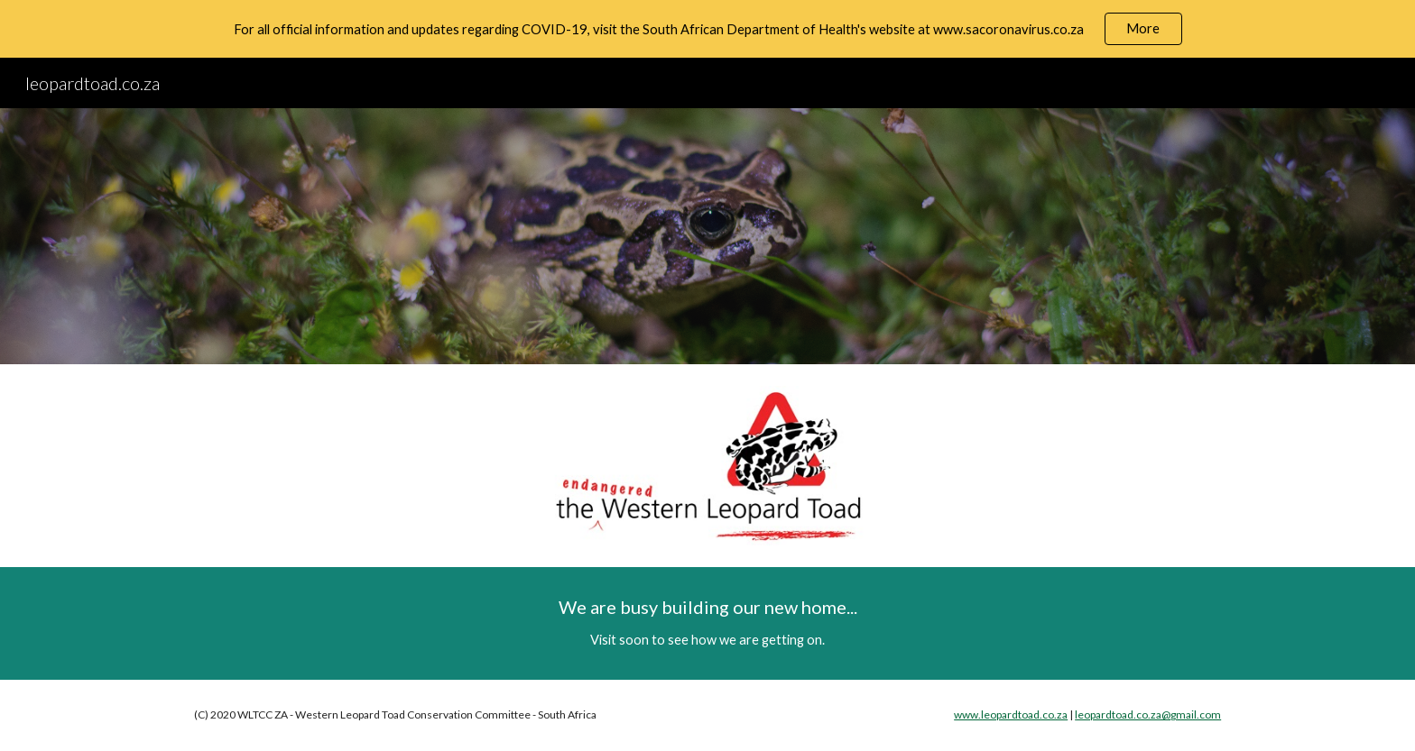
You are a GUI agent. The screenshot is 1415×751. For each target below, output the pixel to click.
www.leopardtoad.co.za (1011, 714)
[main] (707, 623)
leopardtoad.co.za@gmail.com (1148, 714)
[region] (707, 29)
